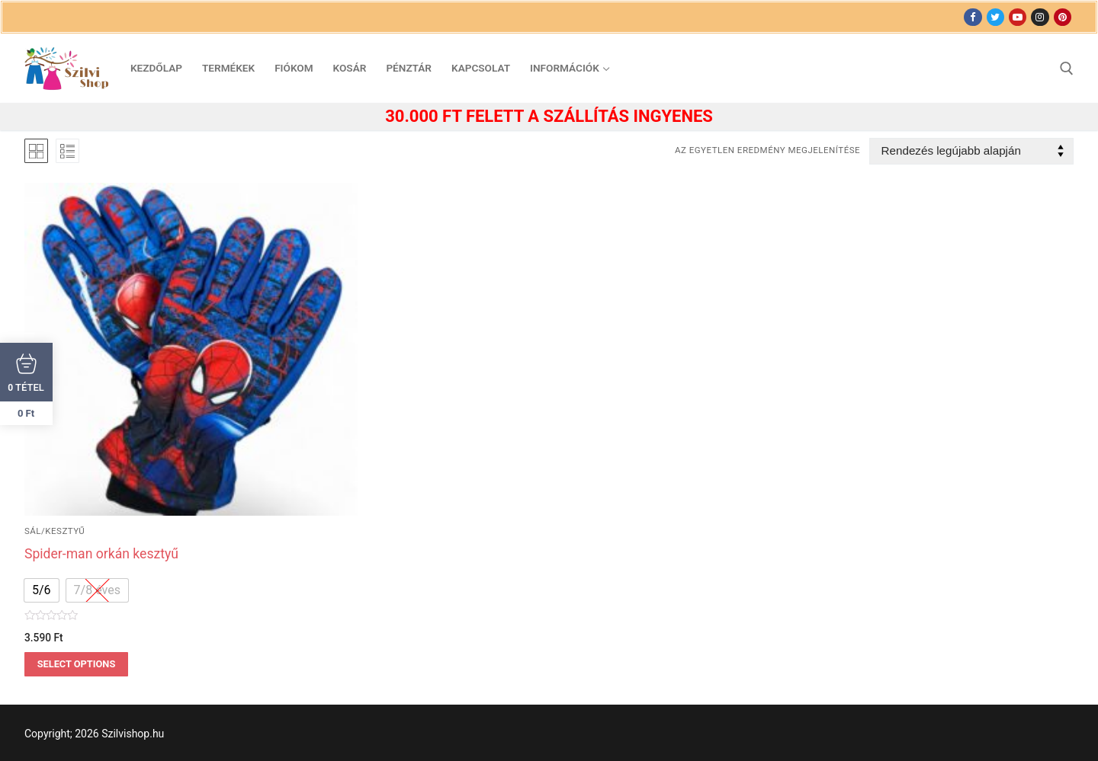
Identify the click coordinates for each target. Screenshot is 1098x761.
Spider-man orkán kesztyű (101, 553)
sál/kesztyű (54, 531)
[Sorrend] (971, 151)
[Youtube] (1017, 17)
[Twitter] (995, 17)
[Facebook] (972, 17)
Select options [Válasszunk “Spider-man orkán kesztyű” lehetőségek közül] (76, 664)
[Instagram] (1039, 17)
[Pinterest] (1062, 17)
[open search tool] (1067, 68)
